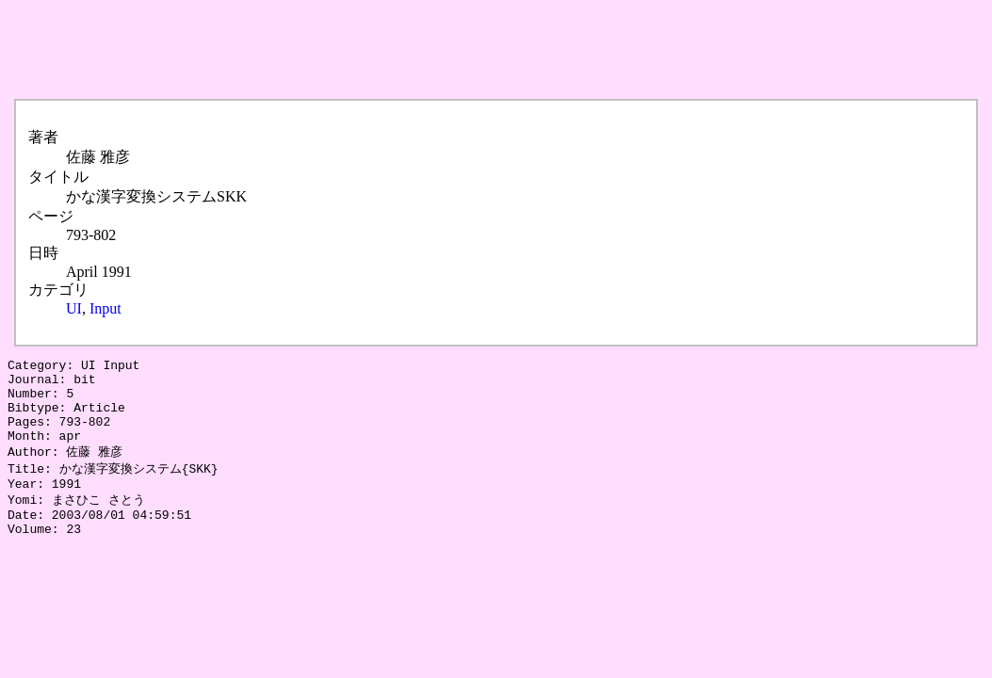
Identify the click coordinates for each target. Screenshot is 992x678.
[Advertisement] (350, 50)
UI (74, 308)
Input (105, 308)
